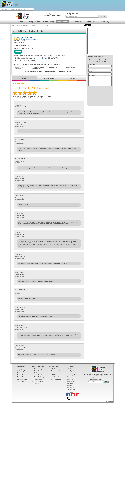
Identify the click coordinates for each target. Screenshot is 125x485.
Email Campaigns (56, 377)
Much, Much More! (56, 379)
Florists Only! (105, 22)
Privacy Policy (71, 387)
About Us (70, 369)
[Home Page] (7, 7)
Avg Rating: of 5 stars (29, 39)
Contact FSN (90, 22)
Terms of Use (71, 389)
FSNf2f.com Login (56, 369)
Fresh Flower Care (39, 371)
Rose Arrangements (23, 373)
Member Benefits (55, 371)
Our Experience (71, 371)
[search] (33, 9)
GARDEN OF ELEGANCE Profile (39, 25)
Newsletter (70, 383)
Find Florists (62, 22)
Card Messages (38, 373)
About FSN (76, 22)
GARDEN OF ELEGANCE (23, 37)
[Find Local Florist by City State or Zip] (16, 9)
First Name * (92, 64)
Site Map (69, 385)
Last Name (91, 68)
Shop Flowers (34, 22)
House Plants (21, 381)
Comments (91, 75)
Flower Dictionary (39, 377)
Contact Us (70, 373)
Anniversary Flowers (23, 371)
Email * (90, 71)
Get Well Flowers (22, 379)
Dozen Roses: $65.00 (22, 57)
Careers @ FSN (72, 375)
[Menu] (16, 7)
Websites (53, 373)
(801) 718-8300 (23, 45)
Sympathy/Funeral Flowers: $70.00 (26, 59)
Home (20, 22)
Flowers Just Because (23, 375)
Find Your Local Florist (95, 379)
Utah (21, 25)
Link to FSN (70, 379)
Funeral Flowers (21, 377)
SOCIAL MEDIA (74, 78)
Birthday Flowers (22, 369)
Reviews (69, 377)
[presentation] (100, 96)
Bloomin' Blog (48, 22)
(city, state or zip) (72, 14)
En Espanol (70, 381)
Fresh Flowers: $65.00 (49, 57)
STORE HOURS (49, 78)
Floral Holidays (38, 379)
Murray (26, 25)
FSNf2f (53, 375)
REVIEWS (24, 78)
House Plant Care (39, 375)
